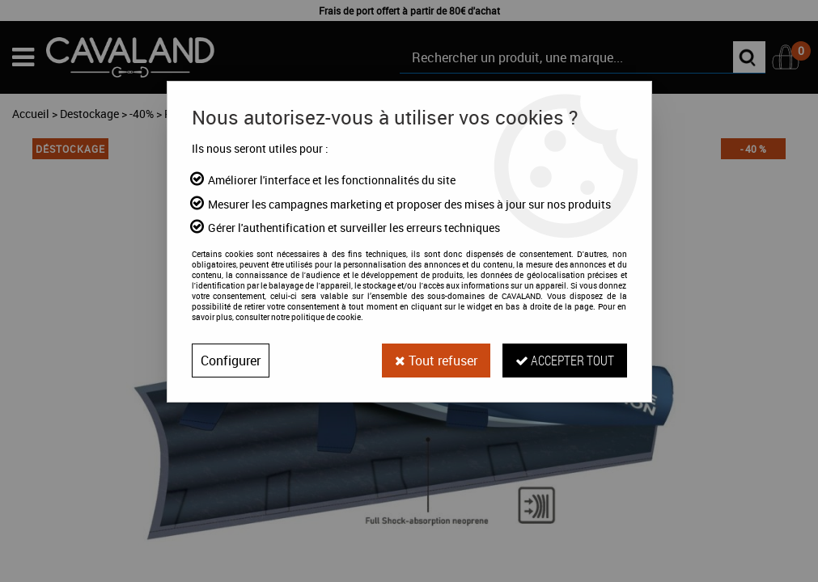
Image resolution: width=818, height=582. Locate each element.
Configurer (231, 360)
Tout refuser (436, 360)
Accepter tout (564, 360)
